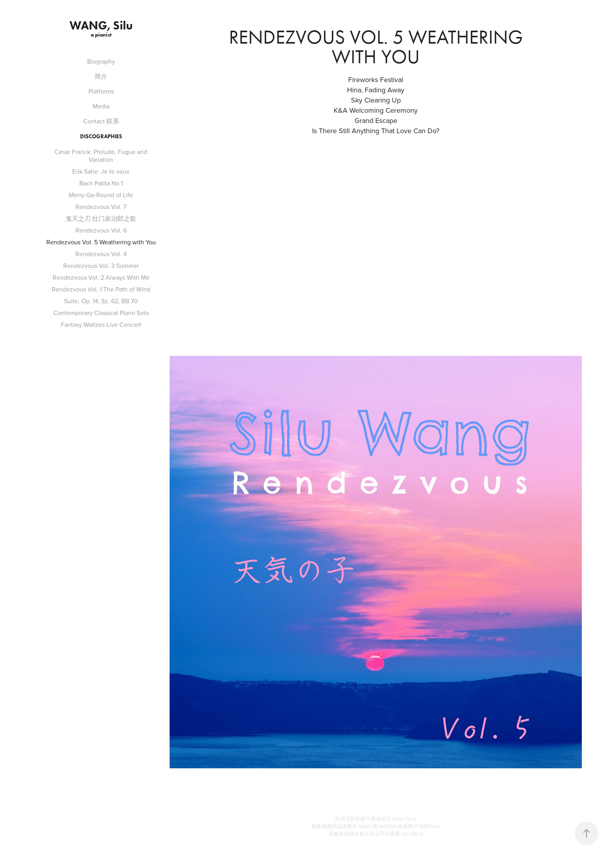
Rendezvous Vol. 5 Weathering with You (101, 242)
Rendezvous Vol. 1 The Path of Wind (101, 289)
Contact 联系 (101, 121)
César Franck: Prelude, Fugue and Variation (101, 155)
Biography (101, 61)
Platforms (101, 91)
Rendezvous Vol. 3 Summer (101, 265)
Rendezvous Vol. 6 (101, 230)
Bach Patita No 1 (101, 183)
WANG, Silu (101, 25)
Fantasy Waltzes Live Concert (101, 324)
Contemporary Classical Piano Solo (101, 312)
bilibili (365, 826)
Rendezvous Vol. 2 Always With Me (101, 277)
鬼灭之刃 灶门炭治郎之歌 (101, 218)
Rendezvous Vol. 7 (100, 206)
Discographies (101, 136)
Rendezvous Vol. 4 (101, 253)
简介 (101, 76)
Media (101, 106)
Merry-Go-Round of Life (101, 195)
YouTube (388, 826)
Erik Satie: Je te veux (101, 171)
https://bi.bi (404, 818)
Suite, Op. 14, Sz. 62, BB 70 (101, 301)
